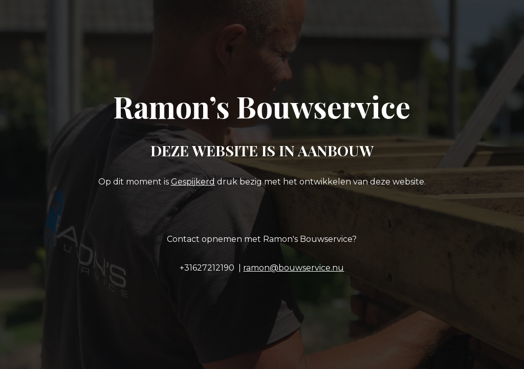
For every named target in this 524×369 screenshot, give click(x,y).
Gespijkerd (193, 182)
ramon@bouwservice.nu (293, 268)
